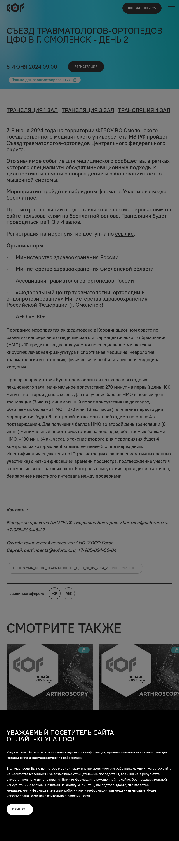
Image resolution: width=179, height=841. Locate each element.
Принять (19, 809)
